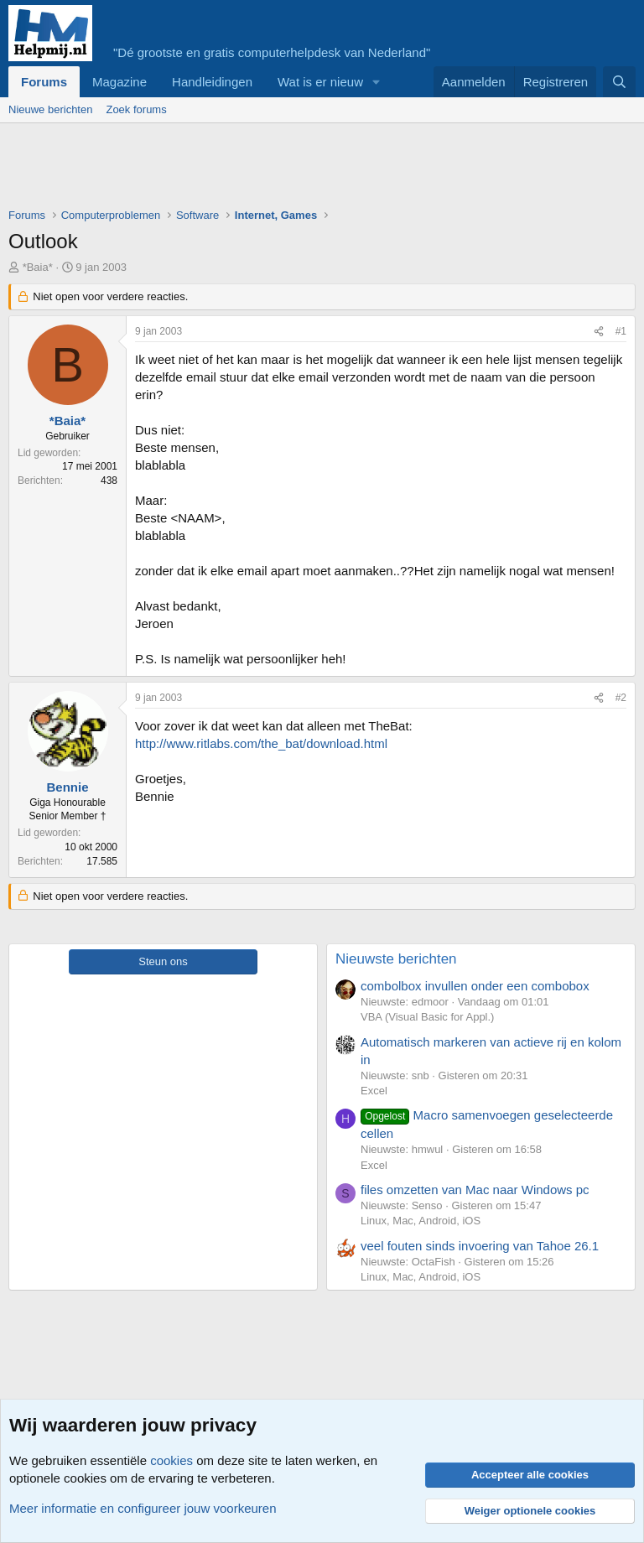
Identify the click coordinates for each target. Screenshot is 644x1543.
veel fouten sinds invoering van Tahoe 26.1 (480, 1246)
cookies (171, 1460)
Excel (374, 1090)
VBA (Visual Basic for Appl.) (427, 1016)
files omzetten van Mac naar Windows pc (475, 1189)
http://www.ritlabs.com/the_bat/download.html (261, 743)
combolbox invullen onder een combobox (475, 986)
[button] (376, 81)
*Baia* (38, 267)
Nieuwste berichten (396, 959)
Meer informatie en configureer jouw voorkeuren (143, 1508)
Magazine (119, 82)
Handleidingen (212, 82)
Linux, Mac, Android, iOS (420, 1220)
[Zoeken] (619, 81)
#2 (620, 698)
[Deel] (599, 331)
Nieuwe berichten (50, 109)
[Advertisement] (313, 169)
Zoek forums (136, 109)
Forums (44, 82)
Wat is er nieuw (320, 82)
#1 (620, 331)
